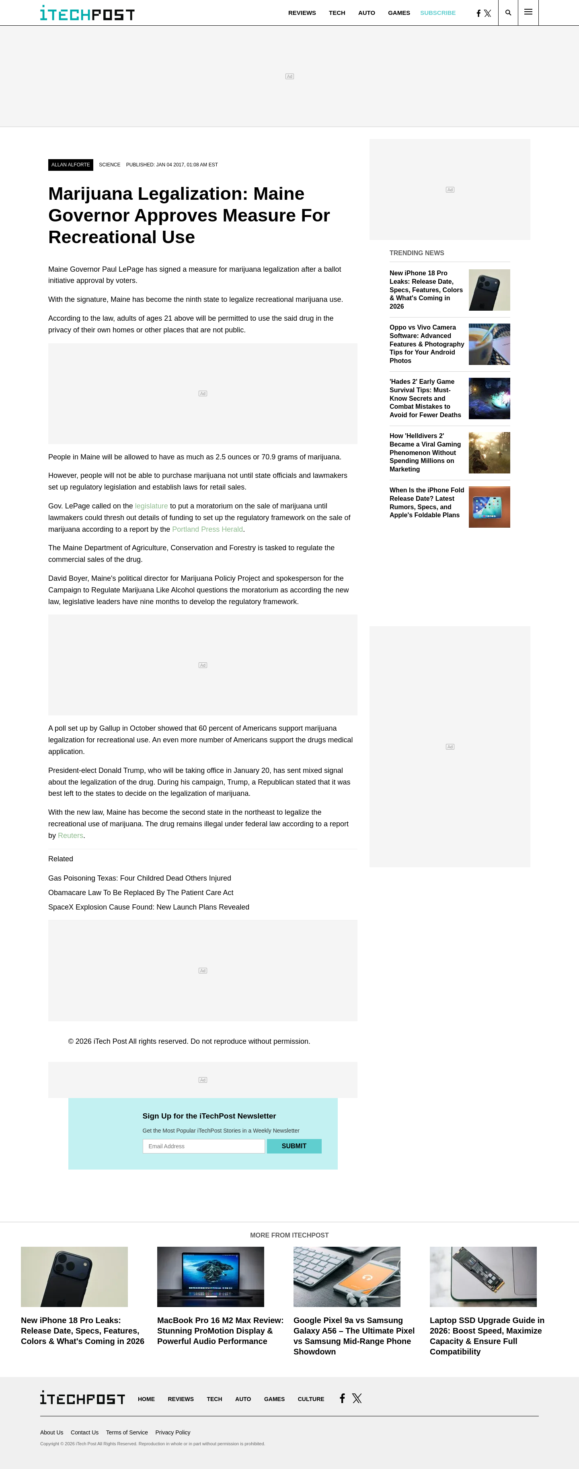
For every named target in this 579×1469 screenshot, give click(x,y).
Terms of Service (127, 1432)
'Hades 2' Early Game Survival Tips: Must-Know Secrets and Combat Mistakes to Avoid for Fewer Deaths (425, 398)
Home (146, 1399)
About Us (52, 1432)
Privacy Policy (172, 1432)
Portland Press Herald (206, 529)
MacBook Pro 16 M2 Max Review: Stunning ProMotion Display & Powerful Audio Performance (220, 1331)
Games (399, 12)
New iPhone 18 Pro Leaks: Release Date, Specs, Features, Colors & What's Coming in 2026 (426, 290)
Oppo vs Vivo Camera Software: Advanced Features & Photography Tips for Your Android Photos (427, 344)
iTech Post (110, 1041)
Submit (294, 1146)
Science (109, 165)
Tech (337, 12)
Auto (366, 12)
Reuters (70, 836)
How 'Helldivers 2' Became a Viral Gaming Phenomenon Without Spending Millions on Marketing (425, 452)
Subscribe (438, 12)
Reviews (302, 12)
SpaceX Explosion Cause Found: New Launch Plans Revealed (148, 907)
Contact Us (85, 1432)
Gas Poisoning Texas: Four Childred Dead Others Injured (139, 878)
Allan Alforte (70, 165)
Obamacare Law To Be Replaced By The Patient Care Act (141, 893)
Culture (311, 1399)
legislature (152, 506)
